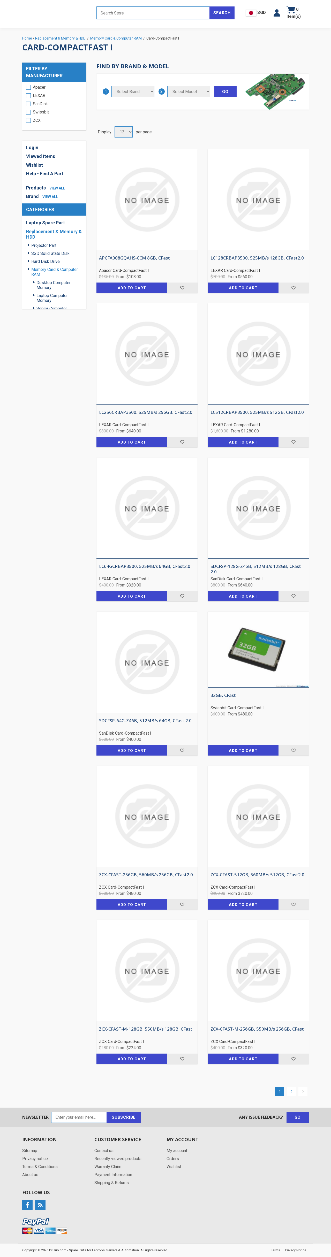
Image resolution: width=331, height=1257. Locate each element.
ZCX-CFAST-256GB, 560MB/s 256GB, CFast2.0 (146, 874)
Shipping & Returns (111, 1182)
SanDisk (40, 103)
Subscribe (124, 1117)
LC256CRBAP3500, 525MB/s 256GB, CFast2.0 (145, 412)
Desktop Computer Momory (53, 285)
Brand (32, 196)
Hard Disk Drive (45, 261)
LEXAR (39, 95)
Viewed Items (40, 156)
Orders (173, 1158)
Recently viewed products (117, 1158)
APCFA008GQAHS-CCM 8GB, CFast (134, 258)
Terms (275, 1250)
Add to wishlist (182, 288)
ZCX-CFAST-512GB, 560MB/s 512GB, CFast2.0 (257, 874)
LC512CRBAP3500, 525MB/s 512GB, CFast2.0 (257, 412)
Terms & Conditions (40, 1166)
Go (298, 1117)
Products (36, 188)
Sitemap (29, 1150)
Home (27, 38)
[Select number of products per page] (124, 132)
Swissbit (41, 112)
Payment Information (113, 1174)
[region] (54, 106)
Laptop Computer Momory (52, 298)
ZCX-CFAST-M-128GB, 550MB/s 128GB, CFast (145, 1029)
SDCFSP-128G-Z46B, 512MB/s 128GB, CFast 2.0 (255, 569)
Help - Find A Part (44, 173)
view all (57, 188)
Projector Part (43, 245)
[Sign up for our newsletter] (79, 1117)
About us (30, 1174)
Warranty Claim (107, 1166)
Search (222, 12)
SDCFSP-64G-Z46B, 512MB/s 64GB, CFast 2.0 (145, 720)
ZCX (37, 120)
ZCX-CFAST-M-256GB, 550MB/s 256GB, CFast (257, 1029)
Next (302, 1091)
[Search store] (153, 12)
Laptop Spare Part (45, 222)
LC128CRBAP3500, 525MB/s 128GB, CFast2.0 (257, 258)
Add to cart (132, 288)
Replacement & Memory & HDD (54, 234)
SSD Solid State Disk (50, 253)
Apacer (39, 87)
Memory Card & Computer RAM (54, 272)
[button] (277, 13)
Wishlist (34, 165)
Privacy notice (35, 1158)
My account (177, 1150)
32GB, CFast (223, 695)
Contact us (104, 1150)
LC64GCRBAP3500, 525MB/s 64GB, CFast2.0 (144, 566)
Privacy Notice (295, 1250)
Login (32, 147)
